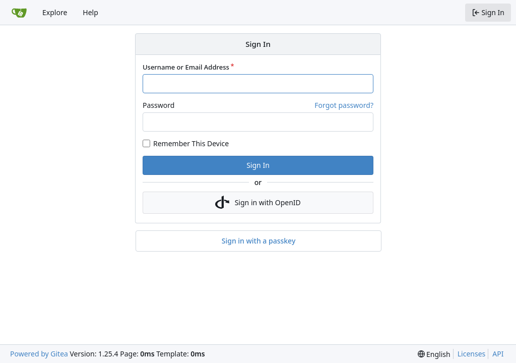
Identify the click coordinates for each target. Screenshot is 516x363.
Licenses (472, 353)
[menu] (434, 354)
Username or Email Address (186, 67)
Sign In (258, 165)
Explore (54, 12)
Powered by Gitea (39, 353)
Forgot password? (343, 105)
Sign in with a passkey (259, 241)
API (497, 353)
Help (90, 12)
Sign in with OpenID (258, 203)
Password (158, 105)
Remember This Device (191, 143)
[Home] (19, 13)
